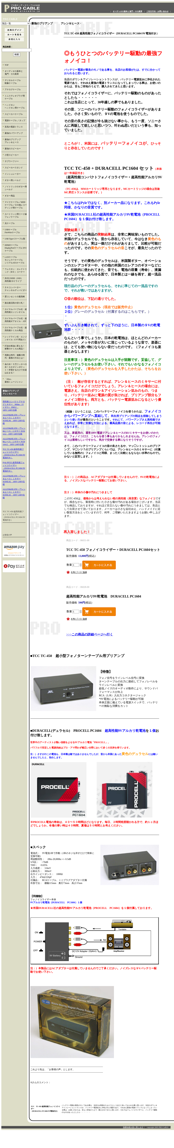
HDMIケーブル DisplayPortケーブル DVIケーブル (15, 248)
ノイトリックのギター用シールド (16, 188)
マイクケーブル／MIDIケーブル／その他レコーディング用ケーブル (16, 205)
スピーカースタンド (14, 167)
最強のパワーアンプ (14, 133)
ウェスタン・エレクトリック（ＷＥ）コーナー (16, 270)
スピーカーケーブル (14, 114)
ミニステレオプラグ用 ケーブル (15, 97)
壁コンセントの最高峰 (15, 296)
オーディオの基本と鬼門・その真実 (127, 11)
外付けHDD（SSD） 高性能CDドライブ (16, 279)
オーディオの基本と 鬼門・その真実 (16, 72)
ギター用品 (10, 196)
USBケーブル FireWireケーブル (15, 231)
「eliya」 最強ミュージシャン (16, 380)
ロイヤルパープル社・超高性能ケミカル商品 (16, 329)
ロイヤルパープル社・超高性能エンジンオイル (16, 310)
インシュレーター (13, 174)
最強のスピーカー (13, 148)
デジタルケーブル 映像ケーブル (16, 81)
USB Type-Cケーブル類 (15, 239)
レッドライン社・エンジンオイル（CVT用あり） (16, 338)
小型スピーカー (12, 155)
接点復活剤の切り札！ (15, 303)
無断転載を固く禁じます (133, 1127)
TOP (6, 65)
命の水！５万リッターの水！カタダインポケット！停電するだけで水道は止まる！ (16, 368)
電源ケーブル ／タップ (15, 120)
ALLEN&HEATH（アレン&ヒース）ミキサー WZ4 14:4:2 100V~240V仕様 (14, 442)
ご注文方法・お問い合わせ (157, 11)
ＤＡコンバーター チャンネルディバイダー (16, 288)
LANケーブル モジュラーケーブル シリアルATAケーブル (16, 260)
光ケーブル (10, 223)
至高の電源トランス (14, 127)
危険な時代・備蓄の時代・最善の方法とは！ (15, 356)
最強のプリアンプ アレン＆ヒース (16, 140)
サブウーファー (12, 161)
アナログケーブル (13, 89)
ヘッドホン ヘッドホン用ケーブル (16, 106)
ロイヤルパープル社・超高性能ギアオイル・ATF (16, 319)
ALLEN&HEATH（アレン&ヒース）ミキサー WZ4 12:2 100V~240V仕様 (14, 431)
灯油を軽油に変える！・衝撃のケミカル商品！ (16, 347)
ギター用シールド (13, 180)
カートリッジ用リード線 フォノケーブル (16, 215)
